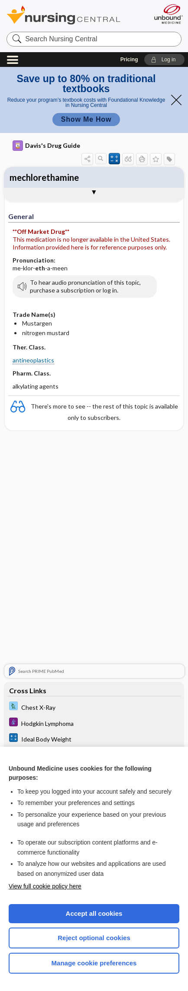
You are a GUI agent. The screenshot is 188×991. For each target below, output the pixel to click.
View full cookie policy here (45, 886)
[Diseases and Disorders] (94, 723)
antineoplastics (33, 360)
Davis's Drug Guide (46, 145)
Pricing (129, 60)
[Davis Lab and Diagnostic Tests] (94, 707)
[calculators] (94, 740)
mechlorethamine (44, 177)
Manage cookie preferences (94, 963)
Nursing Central (74, 15)
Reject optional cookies (94, 937)
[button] (164, 59)
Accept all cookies (94, 913)
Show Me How (86, 119)
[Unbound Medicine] (168, 14)
